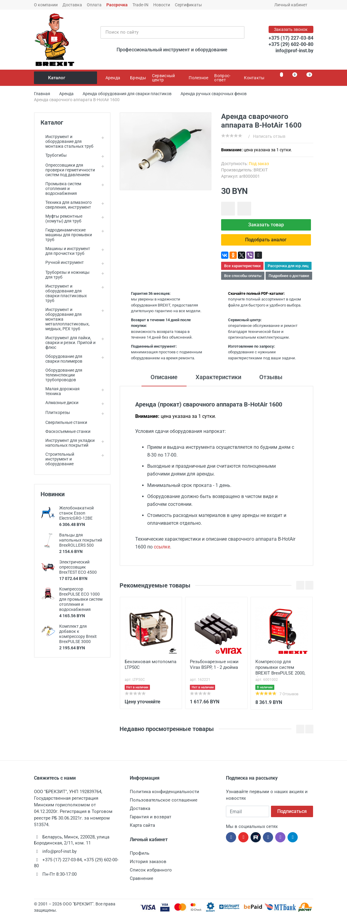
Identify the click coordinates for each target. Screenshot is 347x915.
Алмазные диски (59, 402)
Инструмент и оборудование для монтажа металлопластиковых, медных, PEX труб (65, 319)
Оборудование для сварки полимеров (61, 359)
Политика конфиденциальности (164, 791)
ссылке (162, 547)
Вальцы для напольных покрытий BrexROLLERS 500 (80, 540)
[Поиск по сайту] (166, 32)
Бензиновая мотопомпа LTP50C (150, 664)
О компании (46, 5)
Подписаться (292, 811)
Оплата (94, 5)
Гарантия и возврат (150, 817)
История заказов (148, 861)
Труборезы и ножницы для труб (65, 274)
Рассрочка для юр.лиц (288, 266)
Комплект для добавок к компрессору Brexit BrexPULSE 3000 (78, 634)
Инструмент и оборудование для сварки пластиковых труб (64, 293)
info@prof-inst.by (294, 50)
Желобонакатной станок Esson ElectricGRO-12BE (76, 513)
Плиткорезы (55, 412)
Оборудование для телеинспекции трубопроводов (61, 375)
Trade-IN (140, 5)
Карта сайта (142, 825)
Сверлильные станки (64, 422)
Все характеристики (242, 266)
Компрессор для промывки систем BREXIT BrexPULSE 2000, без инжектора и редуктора (280, 668)
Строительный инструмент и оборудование (57, 459)
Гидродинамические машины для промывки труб (66, 235)
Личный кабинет (292, 4)
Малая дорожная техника (60, 391)
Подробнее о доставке (289, 275)
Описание (164, 377)
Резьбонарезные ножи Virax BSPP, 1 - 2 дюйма (214, 664)
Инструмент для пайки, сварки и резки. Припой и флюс (68, 342)
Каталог (66, 77)
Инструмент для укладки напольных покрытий (68, 443)
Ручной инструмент (62, 262)
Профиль (139, 853)
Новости (161, 5)
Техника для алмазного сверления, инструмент (66, 205)
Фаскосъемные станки (65, 431)
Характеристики (218, 377)
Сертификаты (188, 5)
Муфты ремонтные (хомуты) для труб (61, 218)
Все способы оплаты (242, 275)
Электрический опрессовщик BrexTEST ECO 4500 (78, 567)
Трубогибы (54, 155)
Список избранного (151, 870)
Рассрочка (117, 5)
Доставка (72, 5)
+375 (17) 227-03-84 (291, 38)
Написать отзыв (269, 136)
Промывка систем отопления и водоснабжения (61, 188)
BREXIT (261, 170)
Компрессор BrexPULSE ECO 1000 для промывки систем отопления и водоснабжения (80, 599)
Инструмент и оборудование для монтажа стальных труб (67, 141)
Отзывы (270, 377)
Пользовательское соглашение (163, 800)
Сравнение (141, 878)
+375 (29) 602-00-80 (291, 44)
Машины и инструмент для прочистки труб (65, 251)
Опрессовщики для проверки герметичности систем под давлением (68, 170)
